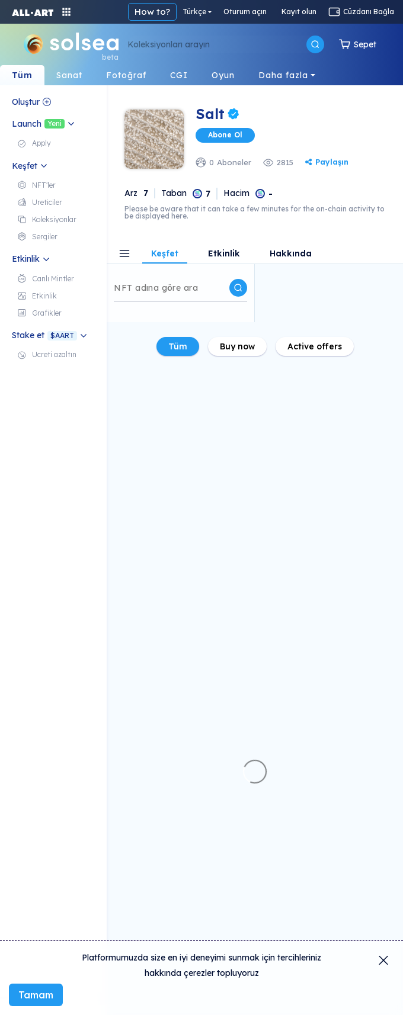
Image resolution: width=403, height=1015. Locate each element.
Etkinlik (224, 254)
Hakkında (291, 254)
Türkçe (194, 11)
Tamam (35, 995)
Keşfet (164, 254)
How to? (152, 11)
